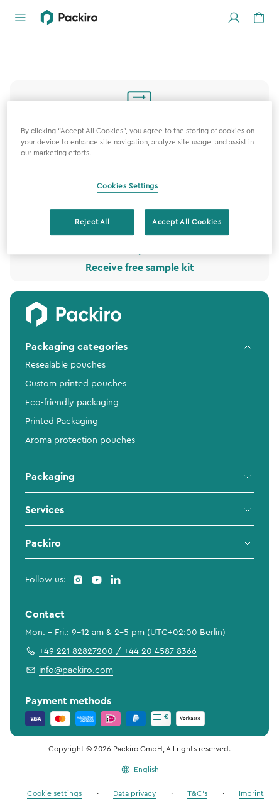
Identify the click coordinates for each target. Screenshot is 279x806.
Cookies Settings (127, 186)
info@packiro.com (69, 669)
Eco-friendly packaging (72, 402)
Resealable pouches (65, 365)
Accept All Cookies (186, 222)
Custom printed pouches (75, 383)
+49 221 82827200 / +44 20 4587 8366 (111, 650)
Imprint (251, 793)
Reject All (92, 222)
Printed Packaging (61, 421)
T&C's (197, 793)
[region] (139, 178)
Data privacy (134, 793)
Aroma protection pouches (80, 440)
